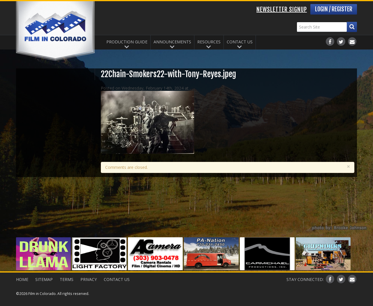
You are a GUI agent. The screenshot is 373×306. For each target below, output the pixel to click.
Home (22, 279)
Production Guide (126, 42)
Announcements (172, 42)
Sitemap (44, 279)
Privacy (88, 279)
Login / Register (333, 9)
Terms (66, 279)
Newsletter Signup (281, 9)
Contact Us (240, 42)
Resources (209, 42)
